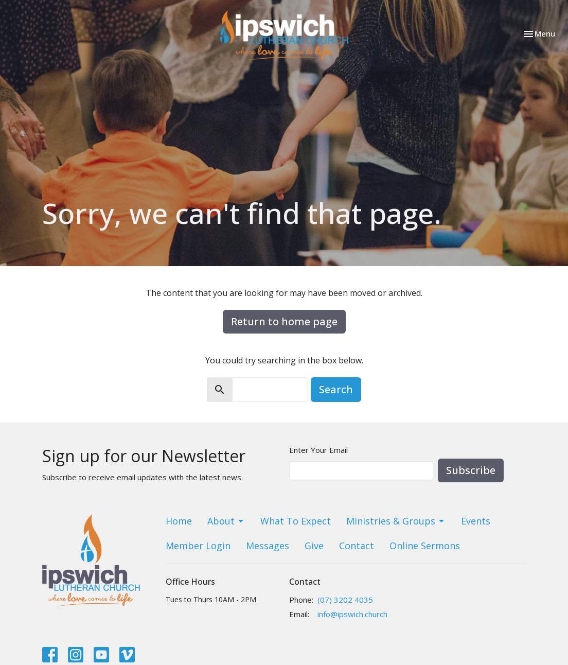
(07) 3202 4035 (345, 599)
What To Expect (295, 521)
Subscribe (470, 470)
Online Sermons (424, 545)
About (226, 521)
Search (336, 389)
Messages (267, 545)
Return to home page (284, 321)
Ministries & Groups (396, 521)
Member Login (198, 545)
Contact (356, 545)
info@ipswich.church (352, 614)
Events (475, 521)
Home (179, 521)
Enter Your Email (318, 450)
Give (314, 545)
